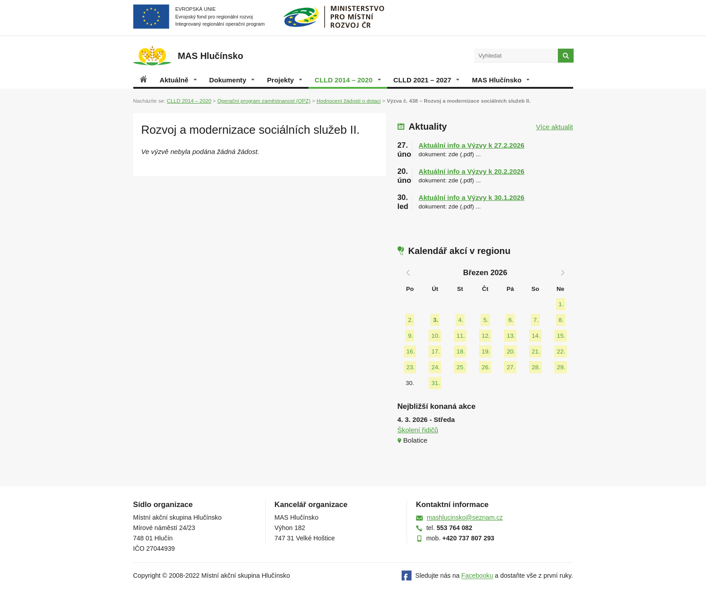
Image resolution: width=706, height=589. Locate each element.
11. (461, 335)
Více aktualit (554, 127)
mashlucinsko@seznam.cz (465, 517)
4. (460, 320)
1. (561, 304)
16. (411, 351)
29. (561, 367)
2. (410, 320)
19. (486, 351)
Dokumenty (231, 80)
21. (536, 351)
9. (410, 335)
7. (536, 320)
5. (485, 320)
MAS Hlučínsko (501, 80)
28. (536, 367)
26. (486, 367)
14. (536, 335)
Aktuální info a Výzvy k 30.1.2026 (472, 197)
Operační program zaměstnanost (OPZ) (264, 101)
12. (486, 335)
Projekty (284, 80)
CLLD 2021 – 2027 (427, 80)
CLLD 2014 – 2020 (348, 80)
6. (510, 320)
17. (435, 351)
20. (511, 351)
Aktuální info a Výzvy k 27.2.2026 (472, 145)
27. (511, 367)
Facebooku (477, 576)
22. (561, 351)
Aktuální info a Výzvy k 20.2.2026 (472, 171)
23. (411, 367)
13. (511, 335)
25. (461, 367)
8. (561, 320)
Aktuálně (178, 80)
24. (435, 367)
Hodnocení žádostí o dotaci (348, 101)
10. (435, 335)
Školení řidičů (418, 430)
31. (435, 383)
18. (461, 351)
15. (561, 335)
